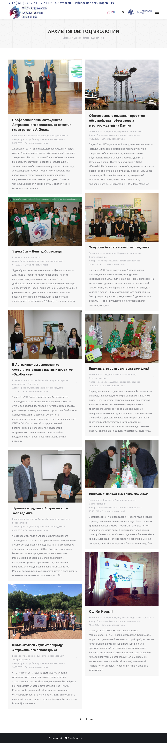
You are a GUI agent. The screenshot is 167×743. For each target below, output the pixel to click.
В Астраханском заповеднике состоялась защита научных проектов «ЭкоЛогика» (42, 369)
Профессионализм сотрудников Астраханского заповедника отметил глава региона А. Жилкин (41, 125)
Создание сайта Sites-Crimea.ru (65, 738)
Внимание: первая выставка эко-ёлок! (119, 494)
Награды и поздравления (53, 135)
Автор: (37, 139)
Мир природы (33, 135)
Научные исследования (129, 131)
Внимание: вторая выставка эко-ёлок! (119, 368)
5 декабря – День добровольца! (37, 251)
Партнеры (33, 384)
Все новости (18, 135)
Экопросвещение (97, 257)
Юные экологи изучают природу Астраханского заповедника (37, 647)
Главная (67, 38)
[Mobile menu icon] (157, 12)
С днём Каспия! (101, 611)
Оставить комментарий (36, 143)
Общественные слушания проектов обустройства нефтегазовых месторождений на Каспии (117, 120)
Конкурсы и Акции (35, 380)
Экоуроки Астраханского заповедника (119, 247)
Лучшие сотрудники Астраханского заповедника (40, 510)
